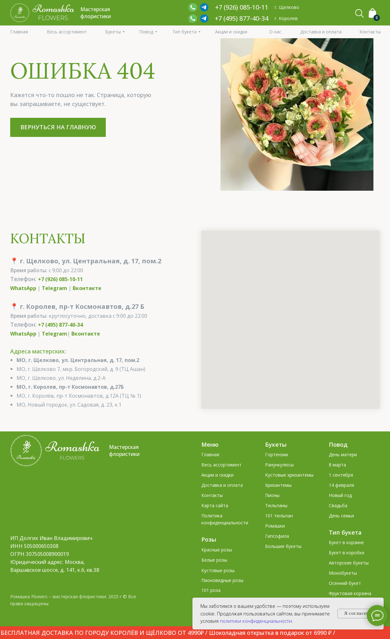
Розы (208, 539)
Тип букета (345, 532)
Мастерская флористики (124, 451)
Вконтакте (87, 288)
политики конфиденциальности (256, 621)
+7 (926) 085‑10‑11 (241, 7)
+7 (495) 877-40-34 (241, 18)
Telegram (54, 288)
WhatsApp (23, 288)
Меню (210, 444)
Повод (338, 444)
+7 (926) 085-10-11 (60, 279)
